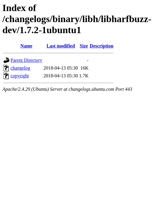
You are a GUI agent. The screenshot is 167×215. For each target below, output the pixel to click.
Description (101, 45)
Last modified (60, 45)
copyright (19, 75)
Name (26, 45)
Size (84, 45)
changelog (20, 67)
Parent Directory (26, 60)
